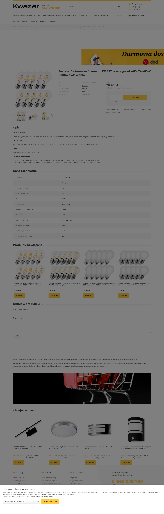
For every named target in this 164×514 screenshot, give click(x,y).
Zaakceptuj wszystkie (49, 501)
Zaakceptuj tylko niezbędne (14, 501)
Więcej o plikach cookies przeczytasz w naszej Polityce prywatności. (28, 496)
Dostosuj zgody (33, 501)
